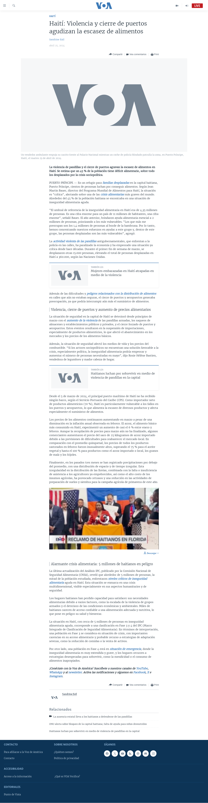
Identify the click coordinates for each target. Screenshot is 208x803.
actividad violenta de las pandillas (75, 241)
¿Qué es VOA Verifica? (67, 776)
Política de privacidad (66, 758)
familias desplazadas (116, 182)
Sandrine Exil (56, 39)
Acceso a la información (18, 776)
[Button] (116, 54)
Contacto (9, 758)
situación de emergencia (125, 649)
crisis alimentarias (112, 194)
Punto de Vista (12, 794)
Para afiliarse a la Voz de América (23, 752)
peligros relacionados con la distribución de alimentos (121, 293)
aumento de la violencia (82, 320)
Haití (52, 16)
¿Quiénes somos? (64, 752)
